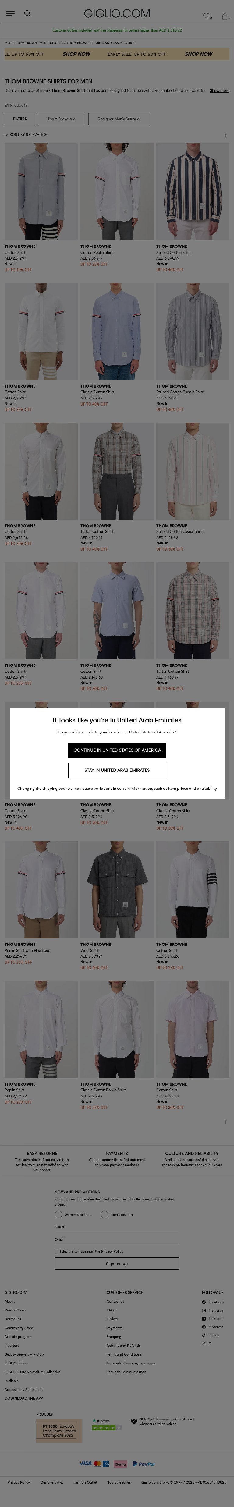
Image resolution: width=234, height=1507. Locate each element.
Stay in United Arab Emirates (117, 770)
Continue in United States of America (117, 750)
